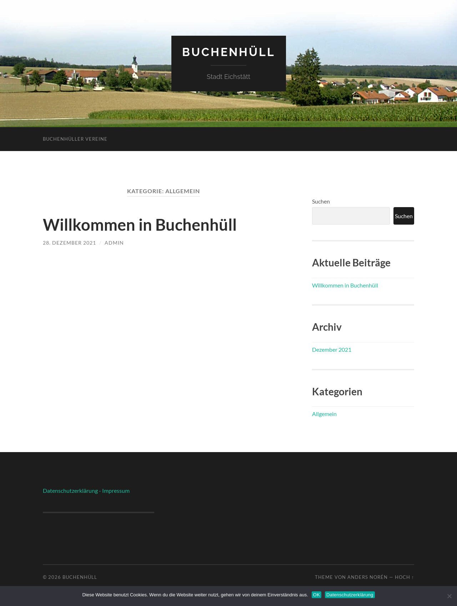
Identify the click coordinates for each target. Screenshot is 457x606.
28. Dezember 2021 (69, 243)
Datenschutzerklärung (349, 594)
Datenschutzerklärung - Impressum (86, 490)
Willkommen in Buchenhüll (140, 224)
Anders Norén (367, 577)
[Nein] (449, 595)
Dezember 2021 (331, 349)
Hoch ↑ (404, 577)
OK (316, 594)
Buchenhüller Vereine (75, 139)
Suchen (321, 201)
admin (114, 243)
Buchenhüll (228, 52)
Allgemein (324, 413)
